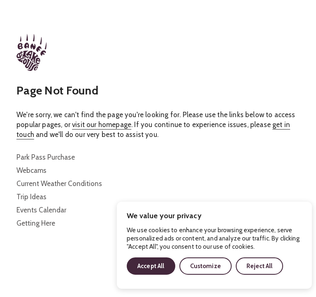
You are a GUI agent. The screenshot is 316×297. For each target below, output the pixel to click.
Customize (205, 266)
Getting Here (35, 223)
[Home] (31, 52)
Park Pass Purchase (45, 157)
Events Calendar (41, 210)
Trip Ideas (31, 197)
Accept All (151, 266)
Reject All (259, 266)
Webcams (31, 170)
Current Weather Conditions (59, 183)
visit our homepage (101, 124)
